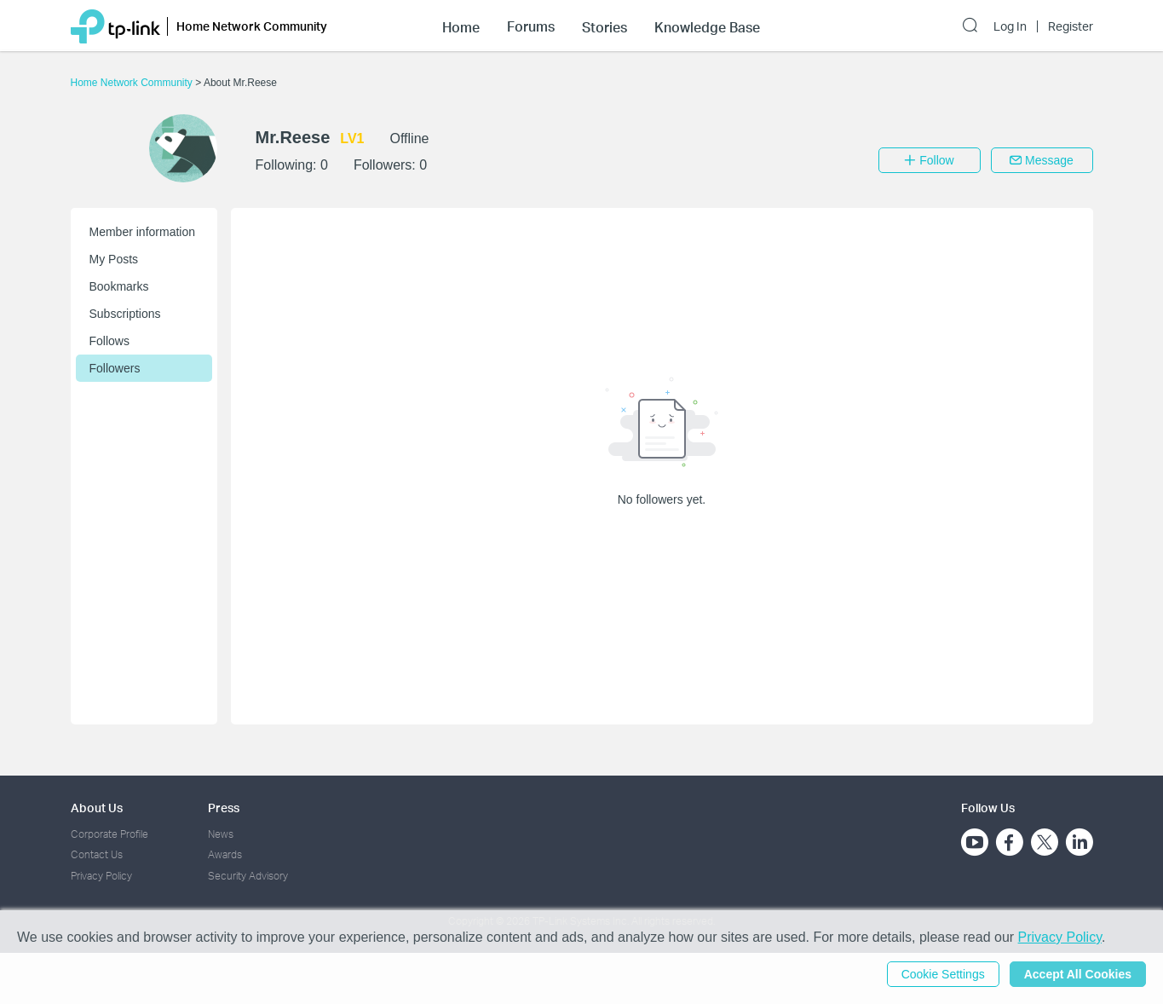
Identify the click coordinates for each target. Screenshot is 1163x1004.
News (220, 834)
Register (1070, 26)
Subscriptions (125, 313)
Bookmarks (119, 286)
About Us (97, 807)
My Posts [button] (114, 259)
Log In (1010, 26)
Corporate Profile (109, 834)
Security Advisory (248, 875)
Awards (225, 854)
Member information (142, 232)
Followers (115, 368)
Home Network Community (133, 83)
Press (223, 807)
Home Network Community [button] (251, 26)
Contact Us (97, 854)
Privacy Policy (101, 875)
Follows (109, 341)
